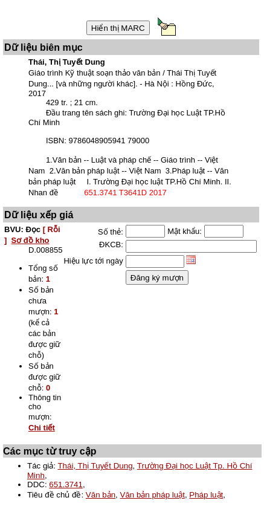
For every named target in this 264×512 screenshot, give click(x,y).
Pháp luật (206, 494)
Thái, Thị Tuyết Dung (94, 465)
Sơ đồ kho (30, 240)
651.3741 (66, 484)
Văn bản (100, 494)
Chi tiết (41, 427)
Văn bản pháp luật (152, 494)
